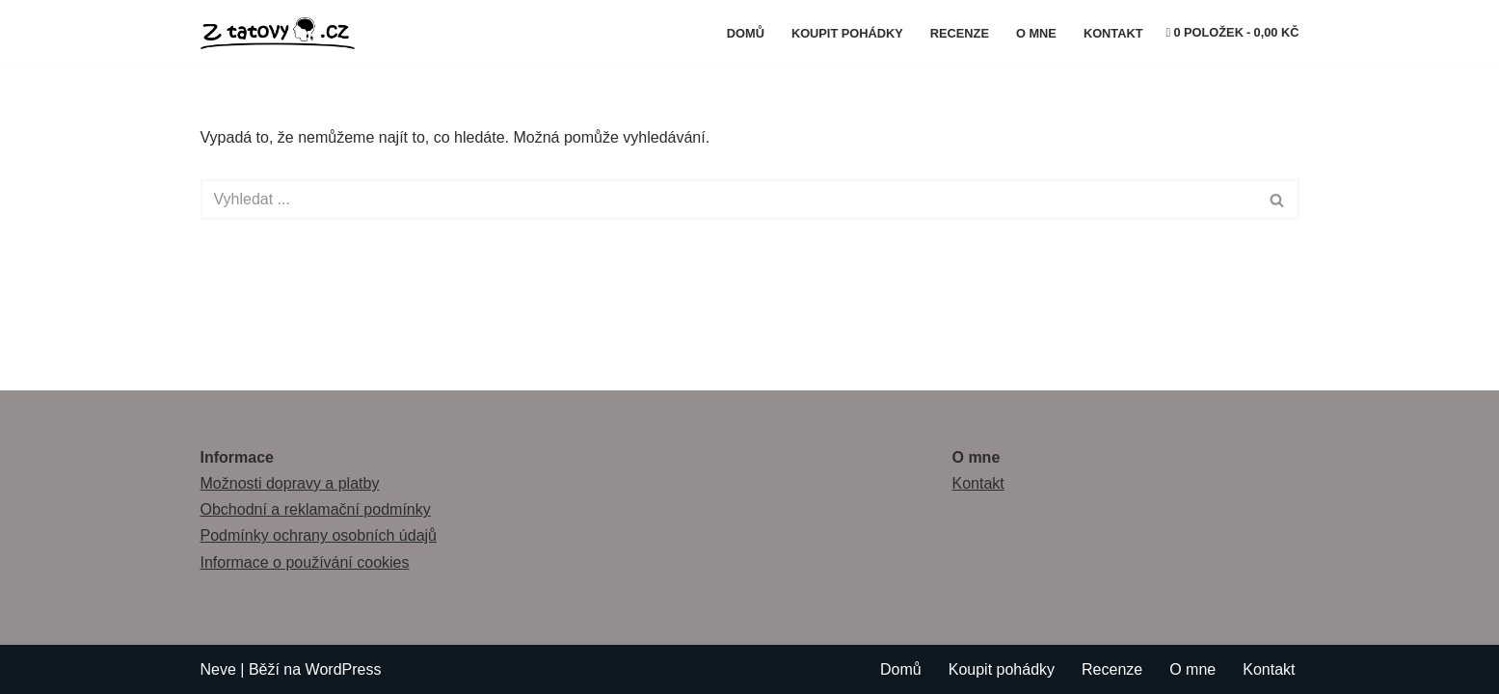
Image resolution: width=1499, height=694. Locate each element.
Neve (218, 669)
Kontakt (1113, 33)
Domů (745, 33)
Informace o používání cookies (305, 562)
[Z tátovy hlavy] (282, 33)
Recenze (959, 33)
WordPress (344, 669)
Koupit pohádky (847, 33)
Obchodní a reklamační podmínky (316, 509)
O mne (1036, 33)
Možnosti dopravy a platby (290, 483)
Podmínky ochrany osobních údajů (319, 535)
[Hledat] (728, 199)
